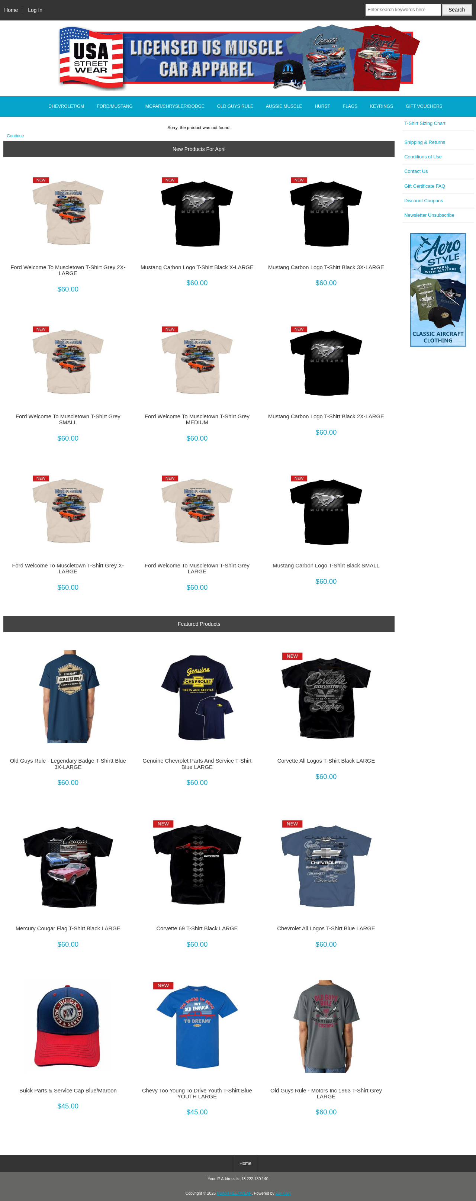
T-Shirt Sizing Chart (425, 123)
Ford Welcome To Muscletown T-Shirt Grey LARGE (197, 568)
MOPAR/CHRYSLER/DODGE (175, 106)
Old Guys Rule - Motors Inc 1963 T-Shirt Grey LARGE (326, 1093)
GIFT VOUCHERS (424, 106)
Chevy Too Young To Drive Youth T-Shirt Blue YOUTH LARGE (197, 1093)
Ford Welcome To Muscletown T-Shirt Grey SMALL (68, 419)
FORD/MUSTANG (114, 106)
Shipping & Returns (424, 142)
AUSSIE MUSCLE (284, 106)
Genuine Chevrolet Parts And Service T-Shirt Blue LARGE (196, 764)
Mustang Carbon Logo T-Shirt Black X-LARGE (197, 267)
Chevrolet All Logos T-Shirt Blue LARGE (326, 928)
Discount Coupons (423, 200)
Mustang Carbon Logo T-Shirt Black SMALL (326, 566)
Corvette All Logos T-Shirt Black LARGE (326, 761)
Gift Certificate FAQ (424, 186)
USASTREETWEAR (234, 1193)
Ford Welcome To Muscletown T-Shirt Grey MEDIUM (197, 419)
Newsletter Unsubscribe (429, 215)
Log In (35, 10)
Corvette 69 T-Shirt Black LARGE (197, 928)
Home (11, 10)
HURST (322, 106)
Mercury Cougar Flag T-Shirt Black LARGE (68, 928)
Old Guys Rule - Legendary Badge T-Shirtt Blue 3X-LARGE (68, 764)
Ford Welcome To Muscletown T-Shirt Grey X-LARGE (68, 568)
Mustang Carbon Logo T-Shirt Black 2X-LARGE (326, 416)
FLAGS (350, 106)
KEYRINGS (381, 106)
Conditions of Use (423, 157)
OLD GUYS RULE (235, 106)
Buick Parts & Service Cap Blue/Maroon (68, 1091)
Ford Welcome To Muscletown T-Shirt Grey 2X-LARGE (67, 270)
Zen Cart (283, 1193)
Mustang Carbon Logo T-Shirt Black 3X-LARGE (326, 267)
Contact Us (416, 171)
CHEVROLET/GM (66, 106)
